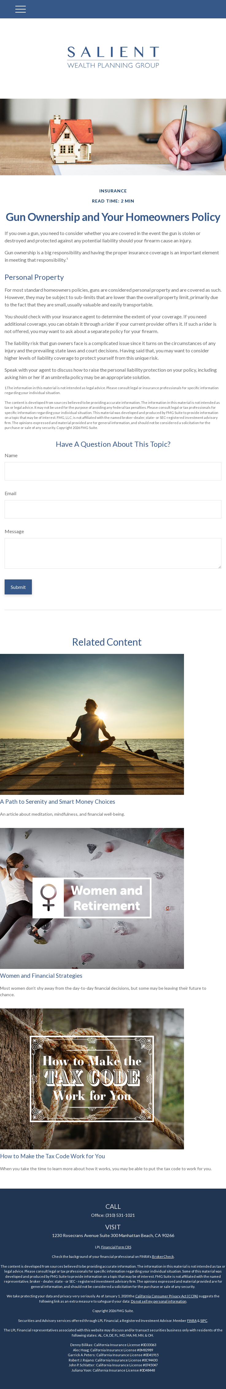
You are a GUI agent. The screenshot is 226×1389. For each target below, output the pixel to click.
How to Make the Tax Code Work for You (52, 1156)
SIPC (203, 1321)
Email (10, 493)
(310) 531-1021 (120, 1215)
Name (11, 455)
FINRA (192, 1321)
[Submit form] (18, 586)
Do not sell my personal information (158, 1301)
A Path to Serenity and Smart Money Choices (57, 801)
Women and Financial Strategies (41, 975)
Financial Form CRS (116, 1247)
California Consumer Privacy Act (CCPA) (166, 1296)
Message (14, 531)
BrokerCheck (163, 1256)
